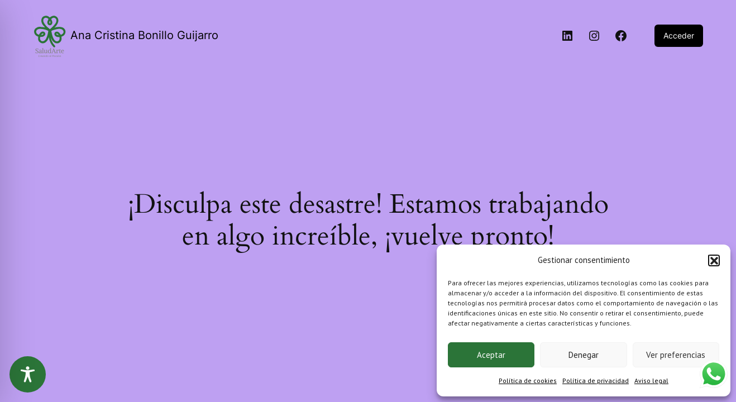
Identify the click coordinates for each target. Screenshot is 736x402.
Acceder (678, 35)
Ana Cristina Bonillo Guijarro (144, 35)
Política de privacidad (595, 380)
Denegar (583, 355)
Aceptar (491, 355)
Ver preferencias (675, 355)
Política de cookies (528, 380)
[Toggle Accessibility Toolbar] (27, 374)
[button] (713, 260)
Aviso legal (651, 380)
